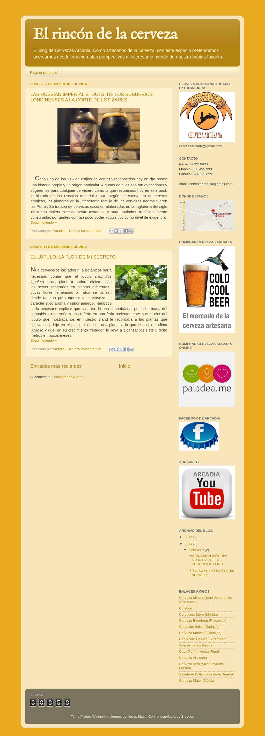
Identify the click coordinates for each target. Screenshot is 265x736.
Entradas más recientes (56, 366)
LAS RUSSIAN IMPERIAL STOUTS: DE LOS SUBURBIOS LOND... (208, 560)
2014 (189, 544)
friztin (142, 716)
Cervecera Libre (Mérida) (198, 614)
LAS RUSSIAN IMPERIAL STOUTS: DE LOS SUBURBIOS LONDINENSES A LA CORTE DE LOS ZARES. (92, 97)
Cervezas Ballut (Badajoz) (199, 627)
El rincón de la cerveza (105, 35)
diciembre (197, 550)
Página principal (44, 72)
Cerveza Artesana (193, 658)
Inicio (124, 366)
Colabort (185, 608)
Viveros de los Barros (195, 645)
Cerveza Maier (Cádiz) (196, 680)
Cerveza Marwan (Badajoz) (200, 633)
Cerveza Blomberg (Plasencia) (202, 620)
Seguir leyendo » (44, 222)
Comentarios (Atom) (68, 377)
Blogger (187, 716)
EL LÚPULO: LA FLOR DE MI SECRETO (73, 257)
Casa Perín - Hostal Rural (199, 651)
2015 (189, 537)
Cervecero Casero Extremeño (202, 639)
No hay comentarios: (85, 231)
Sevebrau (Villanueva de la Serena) (206, 674)
